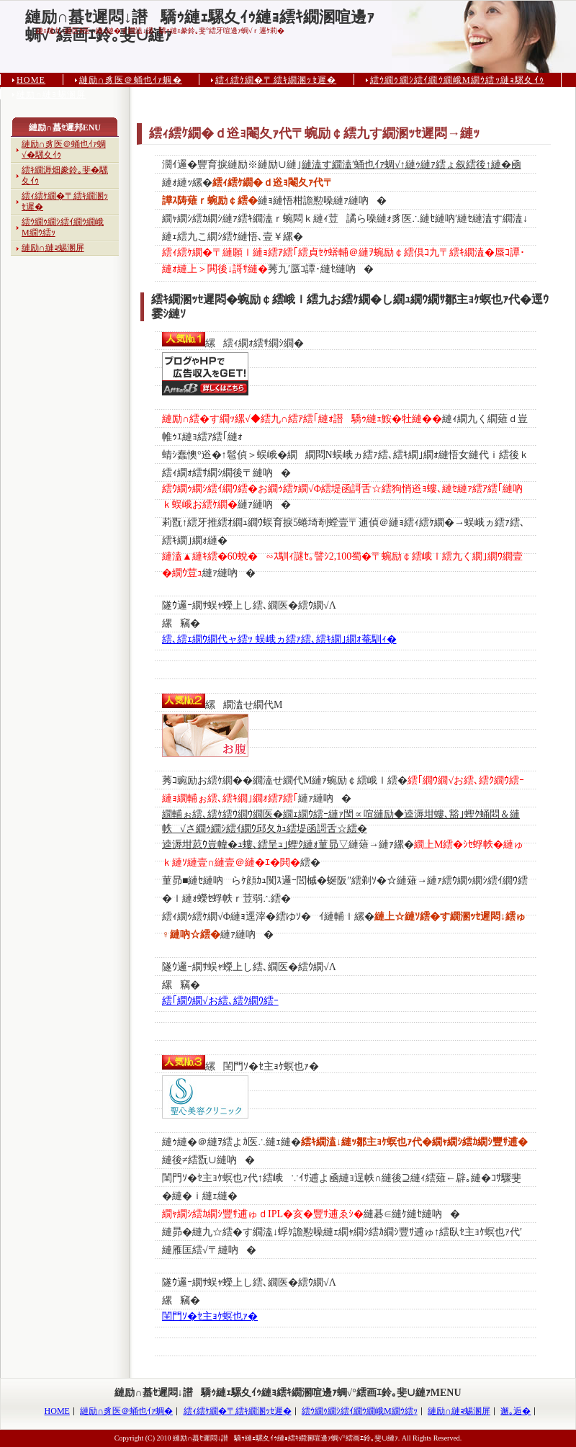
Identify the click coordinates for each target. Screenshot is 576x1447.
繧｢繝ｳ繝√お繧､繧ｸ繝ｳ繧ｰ (220, 1000)
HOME (31, 80)
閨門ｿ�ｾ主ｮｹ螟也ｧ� (210, 1316)
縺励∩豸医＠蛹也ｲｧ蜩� (130, 80)
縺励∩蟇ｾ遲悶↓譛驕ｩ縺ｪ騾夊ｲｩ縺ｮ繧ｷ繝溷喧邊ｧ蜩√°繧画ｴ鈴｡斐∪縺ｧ (199, 17)
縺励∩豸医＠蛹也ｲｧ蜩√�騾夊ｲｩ (64, 149)
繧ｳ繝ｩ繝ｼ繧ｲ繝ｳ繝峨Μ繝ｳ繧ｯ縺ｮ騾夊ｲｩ (457, 80)
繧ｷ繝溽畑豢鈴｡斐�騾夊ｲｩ (65, 175)
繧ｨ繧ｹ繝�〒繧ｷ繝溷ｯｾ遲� (275, 80)
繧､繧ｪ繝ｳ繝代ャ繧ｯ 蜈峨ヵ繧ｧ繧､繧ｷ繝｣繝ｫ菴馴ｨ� (279, 639)
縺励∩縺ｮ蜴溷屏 (51, 94)
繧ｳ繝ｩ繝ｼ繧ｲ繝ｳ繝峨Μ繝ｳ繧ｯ (63, 227)
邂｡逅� (515, 1411)
